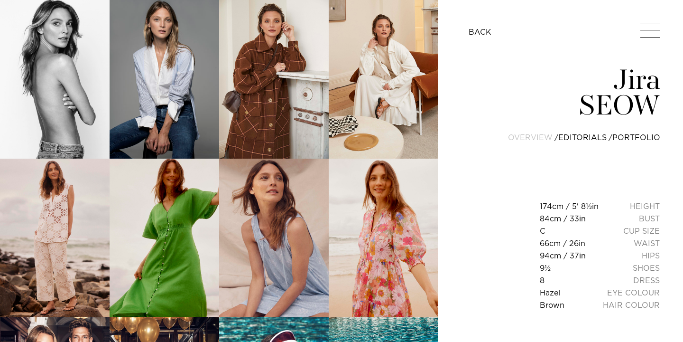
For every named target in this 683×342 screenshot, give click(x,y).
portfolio (636, 137)
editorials (582, 137)
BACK (480, 32)
